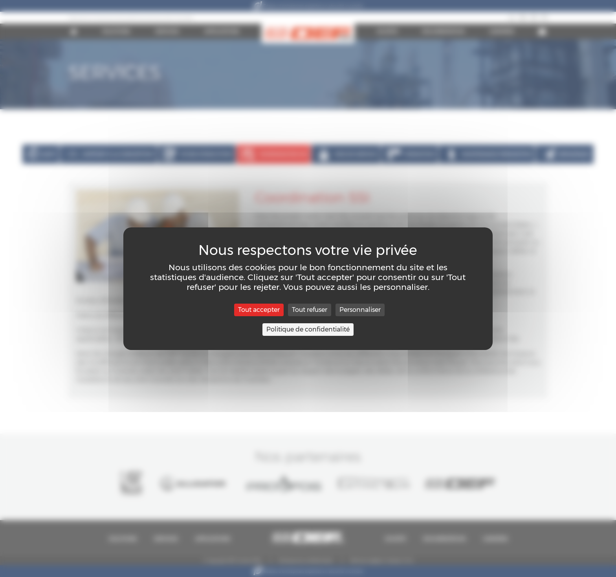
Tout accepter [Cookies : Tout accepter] (259, 309)
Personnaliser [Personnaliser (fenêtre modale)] (360, 309)
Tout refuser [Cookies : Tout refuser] (309, 309)
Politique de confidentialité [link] (308, 329)
